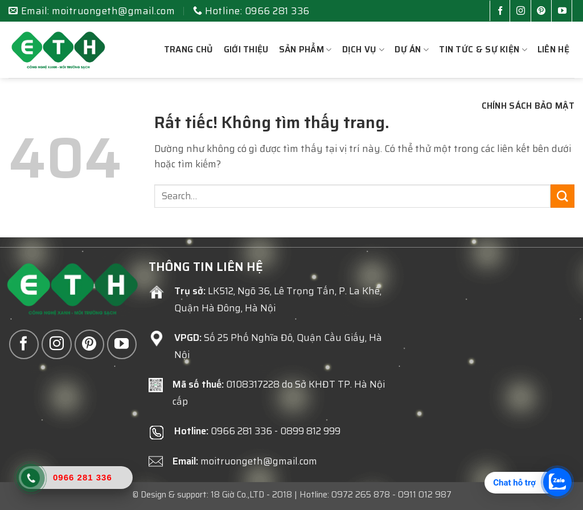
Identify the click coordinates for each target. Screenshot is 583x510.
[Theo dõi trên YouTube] (564, 12)
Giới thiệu (246, 49)
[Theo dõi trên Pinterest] (543, 12)
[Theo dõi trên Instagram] (523, 12)
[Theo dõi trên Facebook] (502, 12)
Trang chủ (189, 49)
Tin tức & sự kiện (483, 49)
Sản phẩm (305, 49)
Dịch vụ (363, 49)
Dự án (412, 49)
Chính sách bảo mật (528, 106)
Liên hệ (553, 49)
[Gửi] (562, 196)
